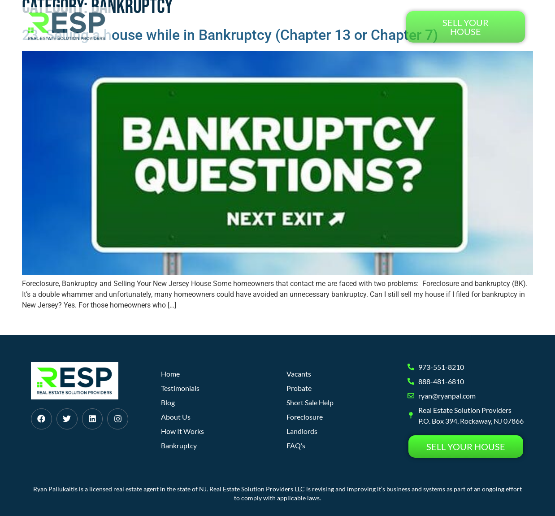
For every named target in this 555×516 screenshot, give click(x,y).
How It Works (223, 26)
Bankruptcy (179, 445)
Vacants (298, 373)
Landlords (301, 431)
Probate (299, 388)
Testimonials (365, 26)
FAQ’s (295, 445)
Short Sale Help (310, 402)
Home (174, 26)
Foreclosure (304, 416)
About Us (278, 26)
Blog (318, 26)
